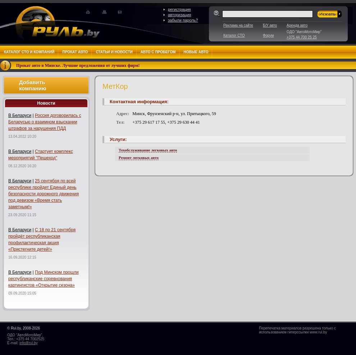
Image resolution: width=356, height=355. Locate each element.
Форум (268, 35)
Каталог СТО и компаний (29, 52)
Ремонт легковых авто (139, 157)
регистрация (179, 9)
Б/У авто (270, 25)
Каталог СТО (234, 35)
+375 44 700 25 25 (302, 37)
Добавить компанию (32, 85)
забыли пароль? (183, 20)
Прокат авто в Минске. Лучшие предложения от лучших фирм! (78, 65)
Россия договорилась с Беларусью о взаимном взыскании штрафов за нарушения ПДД (44, 122)
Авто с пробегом (158, 52)
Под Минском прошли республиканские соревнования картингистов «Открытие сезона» (43, 279)
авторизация (179, 15)
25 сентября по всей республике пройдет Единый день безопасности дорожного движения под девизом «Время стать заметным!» (43, 193)
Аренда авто (297, 25)
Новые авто (195, 52)
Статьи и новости (114, 52)
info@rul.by (28, 343)
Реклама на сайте (238, 25)
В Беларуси (19, 115)
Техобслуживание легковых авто (148, 150)
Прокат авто (75, 52)
